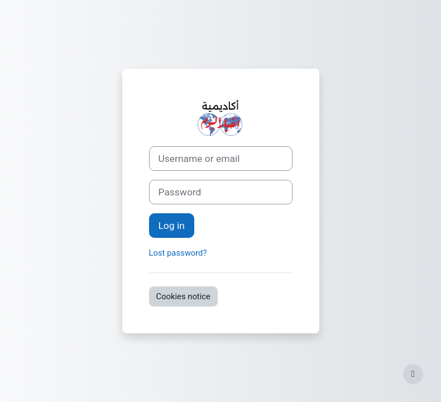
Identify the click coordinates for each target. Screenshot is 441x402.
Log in (172, 225)
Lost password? (178, 253)
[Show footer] (413, 374)
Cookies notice (183, 296)
